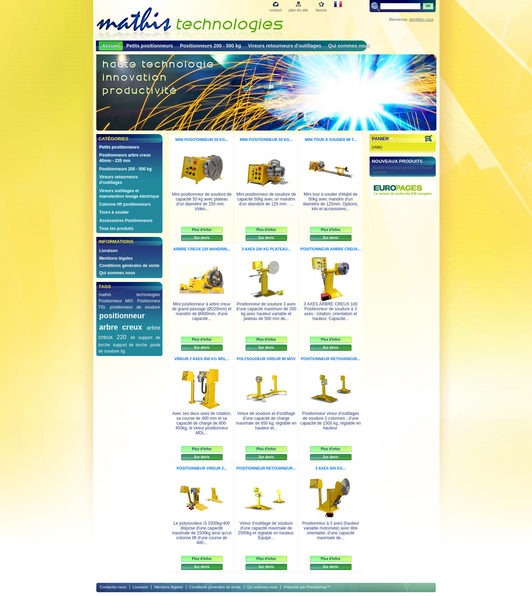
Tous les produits (116, 228)
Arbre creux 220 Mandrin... (201, 249)
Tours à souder (114, 212)
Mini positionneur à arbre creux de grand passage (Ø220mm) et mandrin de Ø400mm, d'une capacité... (201, 311)
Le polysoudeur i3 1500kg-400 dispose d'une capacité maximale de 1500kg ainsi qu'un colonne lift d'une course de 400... (201, 533)
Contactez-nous (113, 587)
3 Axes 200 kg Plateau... (266, 249)
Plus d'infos (201, 230)
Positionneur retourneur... (330, 359)
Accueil (110, 45)
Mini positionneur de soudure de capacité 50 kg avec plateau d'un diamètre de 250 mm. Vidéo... (201, 201)
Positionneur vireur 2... (202, 468)
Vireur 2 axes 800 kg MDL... (201, 359)
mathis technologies (129, 294)
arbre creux (120, 327)
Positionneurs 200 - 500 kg (210, 45)
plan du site (298, 10)
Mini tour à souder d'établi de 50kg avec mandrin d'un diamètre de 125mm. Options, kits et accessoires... (330, 201)
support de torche (130, 345)
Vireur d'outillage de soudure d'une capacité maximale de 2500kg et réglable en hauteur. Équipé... (266, 530)
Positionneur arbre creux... (330, 249)
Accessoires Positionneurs (125, 220)
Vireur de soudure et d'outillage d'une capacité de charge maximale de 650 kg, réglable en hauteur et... (266, 420)
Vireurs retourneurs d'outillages (284, 45)
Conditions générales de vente (129, 265)
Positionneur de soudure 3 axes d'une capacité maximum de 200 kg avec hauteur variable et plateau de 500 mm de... (266, 311)
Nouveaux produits (397, 161)
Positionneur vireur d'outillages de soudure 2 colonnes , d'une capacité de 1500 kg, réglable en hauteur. (330, 420)
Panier (380, 138)
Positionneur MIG (116, 301)
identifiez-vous (421, 19)
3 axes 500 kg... (331, 468)
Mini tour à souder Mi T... (331, 139)
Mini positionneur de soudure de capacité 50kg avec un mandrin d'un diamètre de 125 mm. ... (266, 199)
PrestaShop (316, 587)
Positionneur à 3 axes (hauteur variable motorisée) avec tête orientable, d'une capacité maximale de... (330, 530)
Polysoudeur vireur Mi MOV (266, 359)
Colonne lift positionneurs (125, 204)
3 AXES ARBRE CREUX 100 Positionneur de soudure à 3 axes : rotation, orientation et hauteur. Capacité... (330, 311)
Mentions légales (116, 258)
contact (275, 10)
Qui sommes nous (349, 45)
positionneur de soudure (135, 307)
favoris (321, 10)
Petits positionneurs (149, 45)
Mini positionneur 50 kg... (201, 139)
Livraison (108, 250)
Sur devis (202, 238)
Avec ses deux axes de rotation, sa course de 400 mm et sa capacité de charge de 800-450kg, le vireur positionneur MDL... (201, 423)
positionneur (122, 315)
